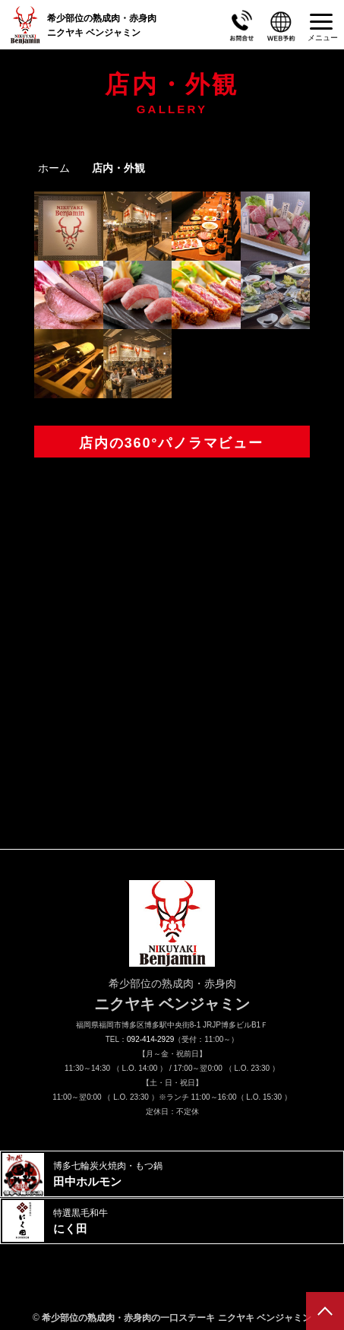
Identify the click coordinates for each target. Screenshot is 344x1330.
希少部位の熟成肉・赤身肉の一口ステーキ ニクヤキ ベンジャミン (176, 1318)
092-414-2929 (150, 1039)
